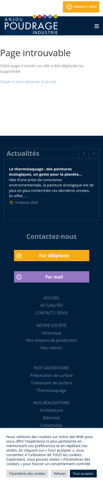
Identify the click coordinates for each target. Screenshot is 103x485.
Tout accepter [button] (83, 473)
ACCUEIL (52, 298)
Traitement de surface (51, 383)
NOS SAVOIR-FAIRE (51, 368)
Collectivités (51, 425)
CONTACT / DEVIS (51, 313)
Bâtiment (51, 418)
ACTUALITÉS (51, 305)
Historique (51, 333)
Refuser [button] (59, 473)
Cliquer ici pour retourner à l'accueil (28, 81)
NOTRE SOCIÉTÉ (51, 325)
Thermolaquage (51, 390)
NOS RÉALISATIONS (51, 402)
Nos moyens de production (51, 340)
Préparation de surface (51, 375)
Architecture (51, 410)
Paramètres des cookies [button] (27, 473)
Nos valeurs (51, 348)
